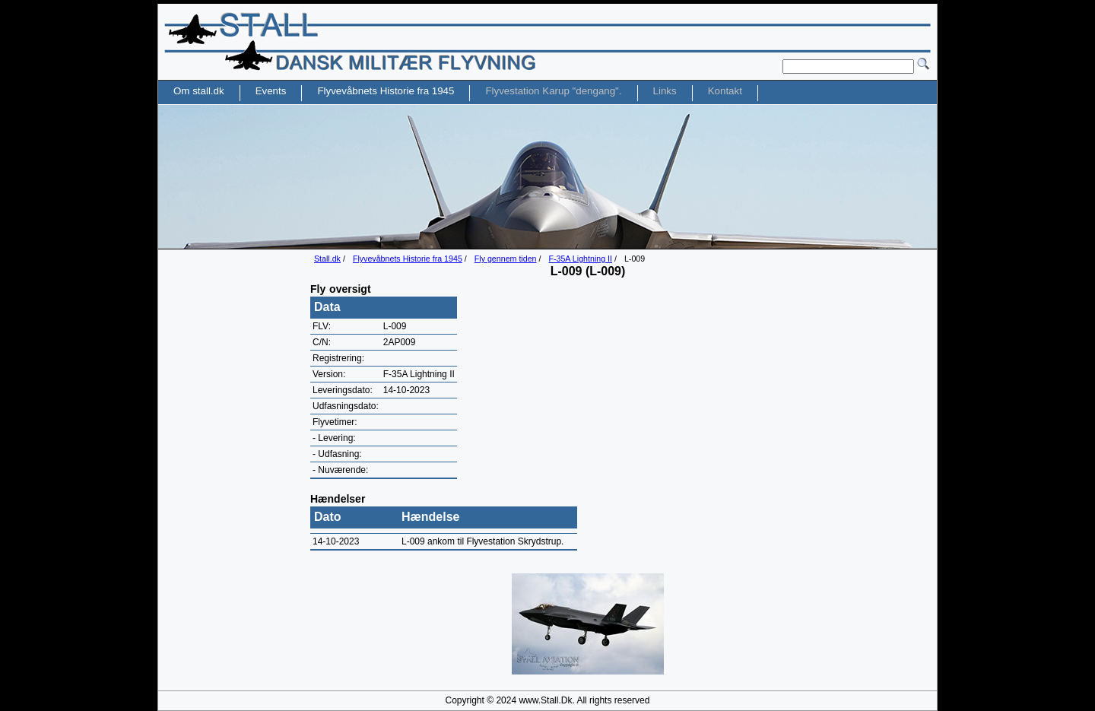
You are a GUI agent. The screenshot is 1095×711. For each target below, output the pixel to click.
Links (665, 91)
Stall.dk (327, 258)
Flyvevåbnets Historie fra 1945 (407, 258)
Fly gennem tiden (505, 258)
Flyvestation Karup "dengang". (553, 91)
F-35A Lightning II (580, 258)
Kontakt (725, 91)
